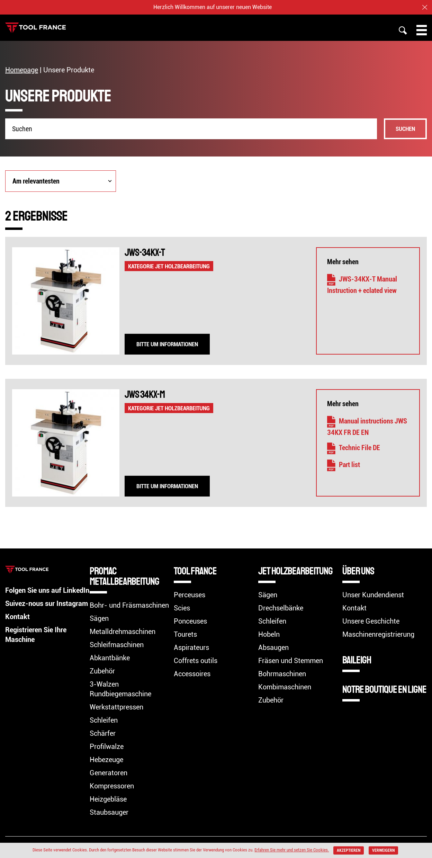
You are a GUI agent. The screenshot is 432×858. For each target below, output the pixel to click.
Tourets (185, 634)
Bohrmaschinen (282, 674)
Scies (182, 608)
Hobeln (269, 634)
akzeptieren (348, 850)
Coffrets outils (195, 660)
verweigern (383, 850)
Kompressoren (112, 786)
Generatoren (108, 773)
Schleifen (104, 720)
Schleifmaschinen (117, 645)
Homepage (21, 70)
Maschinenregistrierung (378, 634)
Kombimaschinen (284, 687)
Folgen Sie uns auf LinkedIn (47, 590)
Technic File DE (353, 448)
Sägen (99, 618)
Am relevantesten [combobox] (36, 181)
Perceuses (189, 595)
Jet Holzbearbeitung (295, 571)
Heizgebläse (108, 799)
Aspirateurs (191, 647)
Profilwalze (107, 746)
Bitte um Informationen (167, 344)
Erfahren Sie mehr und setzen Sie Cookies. (291, 849)
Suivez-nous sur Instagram (46, 603)
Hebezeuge (106, 760)
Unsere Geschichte (370, 621)
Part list (343, 465)
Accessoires (192, 674)
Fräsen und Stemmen (290, 660)
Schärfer (103, 733)
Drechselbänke (280, 608)
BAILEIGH (356, 660)
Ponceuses (190, 621)
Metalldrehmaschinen (122, 631)
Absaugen (273, 647)
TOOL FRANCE (195, 571)
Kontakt (17, 617)
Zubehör (102, 671)
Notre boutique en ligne (384, 689)
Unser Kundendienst (373, 595)
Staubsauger (109, 812)
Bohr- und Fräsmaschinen (129, 605)
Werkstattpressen (116, 707)
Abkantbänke (110, 658)
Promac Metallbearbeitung (124, 576)
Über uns (358, 571)
